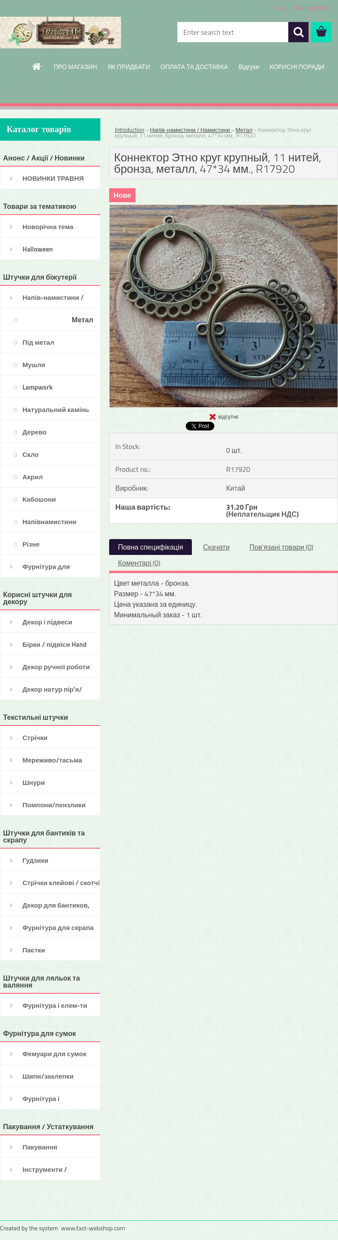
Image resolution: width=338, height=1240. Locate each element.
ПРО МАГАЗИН (75, 66)
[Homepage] (37, 66)
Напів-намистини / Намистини (190, 129)
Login (280, 8)
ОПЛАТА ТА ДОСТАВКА (194, 66)
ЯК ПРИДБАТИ (128, 66)
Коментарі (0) (139, 563)
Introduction (129, 129)
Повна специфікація (150, 547)
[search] (298, 32)
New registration (312, 8)
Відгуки (249, 66)
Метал (243, 129)
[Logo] (60, 33)
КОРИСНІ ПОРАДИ (297, 66)
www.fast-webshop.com (93, 1228)
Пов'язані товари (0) (281, 547)
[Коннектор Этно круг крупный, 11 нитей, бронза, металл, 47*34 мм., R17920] (224, 208)
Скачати (216, 547)
